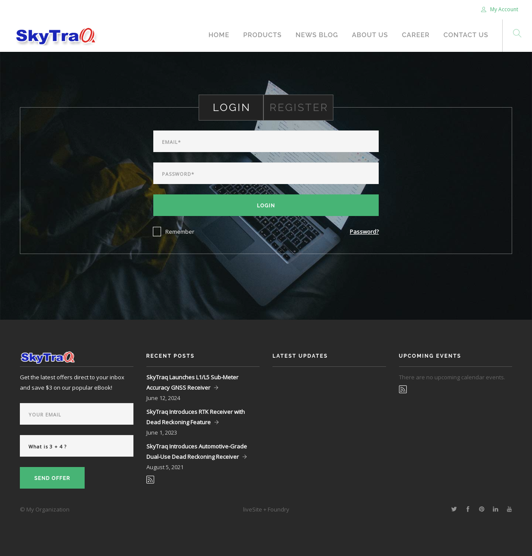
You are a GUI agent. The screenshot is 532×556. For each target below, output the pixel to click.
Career (416, 35)
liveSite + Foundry (266, 509)
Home (219, 35)
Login (266, 206)
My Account (499, 9)
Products (262, 35)
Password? (364, 231)
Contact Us (465, 35)
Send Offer (52, 478)
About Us (370, 35)
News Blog (316, 35)
